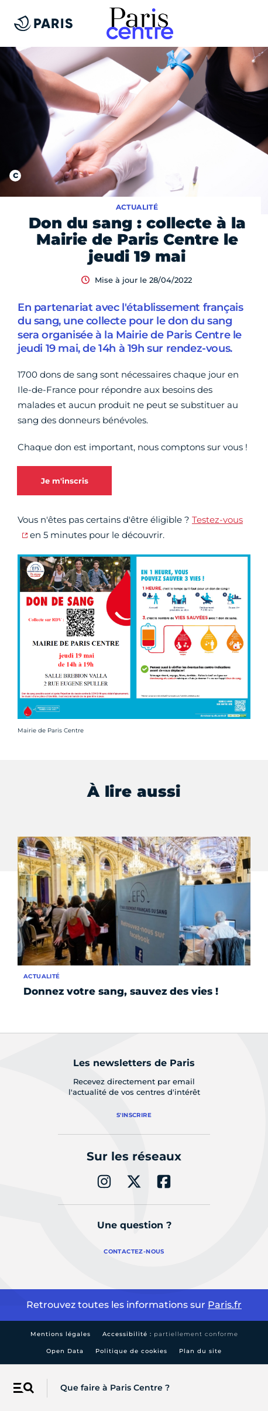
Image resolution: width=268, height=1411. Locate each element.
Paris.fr (225, 1304)
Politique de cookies (131, 1351)
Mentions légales (60, 1334)
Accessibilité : (170, 1334)
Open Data (65, 1351)
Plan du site (200, 1351)
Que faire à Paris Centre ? (115, 1387)
